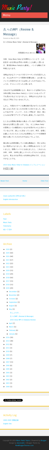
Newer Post (5, 181)
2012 (8, 344)
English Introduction (10, 199)
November (13, 295)
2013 (8, 341)
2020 (8, 270)
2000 (8, 387)
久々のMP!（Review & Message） (22, 316)
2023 (8, 260)
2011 (8, 348)
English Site (7, 424)
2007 (8, 362)
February (12, 330)
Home (25, 181)
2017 (8, 281)
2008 (8, 358)
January (12, 334)
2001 (8, 383)
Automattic (21, 443)
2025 (8, 253)
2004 (8, 373)
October (12, 299)
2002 (8, 380)
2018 (8, 278)
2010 (8, 351)
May (11, 309)
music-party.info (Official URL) (14, 196)
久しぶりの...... (15, 313)
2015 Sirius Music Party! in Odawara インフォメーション (24, 165)
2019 (8, 274)
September (13, 302)
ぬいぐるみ (7, 229)
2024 (8, 256)
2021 (8, 267)
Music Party (7, 222)
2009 (8, 355)
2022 (8, 263)
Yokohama (7, 226)
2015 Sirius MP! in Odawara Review (23, 320)
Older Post (44, 181)
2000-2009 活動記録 (11, 420)
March (11, 327)
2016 (8, 285)
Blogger (43, 440)
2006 (8, 365)
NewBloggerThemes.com (24, 445)
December (13, 292)
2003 (8, 376)
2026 (8, 249)
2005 (8, 369)
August (12, 306)
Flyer (5, 219)
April (11, 323)
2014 (8, 337)
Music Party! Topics (23, 440)
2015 (8, 288)
